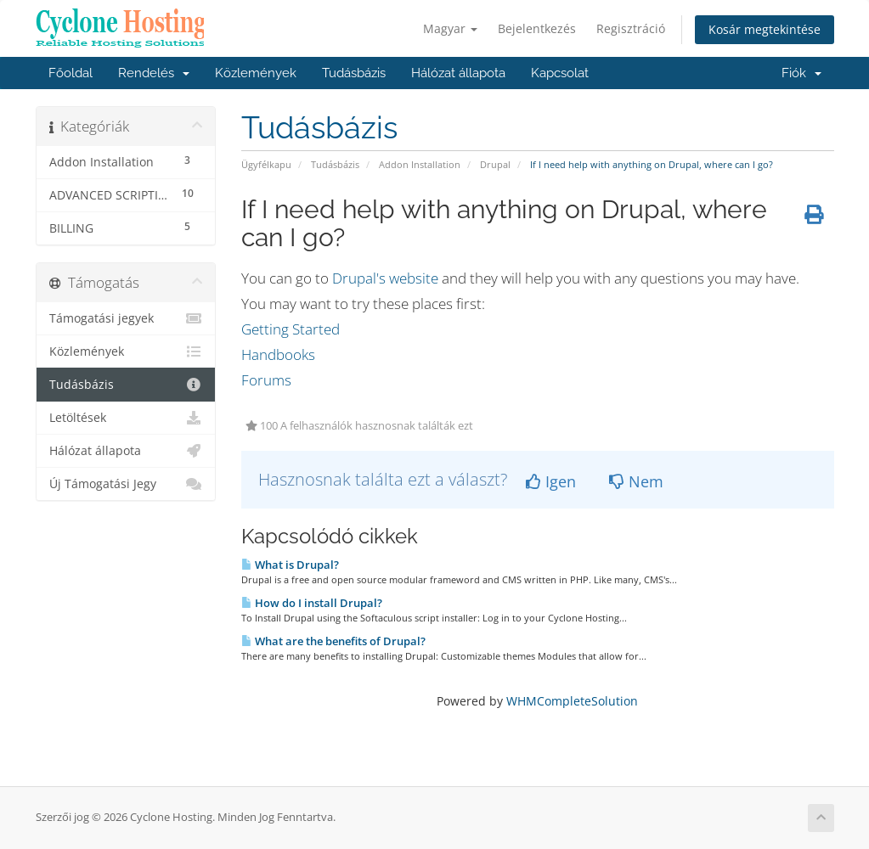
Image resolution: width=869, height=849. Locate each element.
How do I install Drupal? (311, 602)
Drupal (495, 164)
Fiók (801, 73)
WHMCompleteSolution (572, 701)
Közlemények (255, 73)
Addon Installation (419, 164)
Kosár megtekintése (764, 29)
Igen (551, 481)
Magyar (450, 28)
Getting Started (290, 329)
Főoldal (70, 73)
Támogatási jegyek (126, 318)
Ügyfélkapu (266, 164)
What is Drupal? (290, 564)
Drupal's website (385, 278)
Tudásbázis (354, 73)
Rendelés (153, 73)
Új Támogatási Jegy (126, 484)
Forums (266, 380)
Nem (636, 481)
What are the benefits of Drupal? (333, 641)
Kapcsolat (560, 73)
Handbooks (278, 354)
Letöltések (126, 418)
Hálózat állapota (458, 73)
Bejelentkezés (537, 28)
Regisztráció (630, 28)
